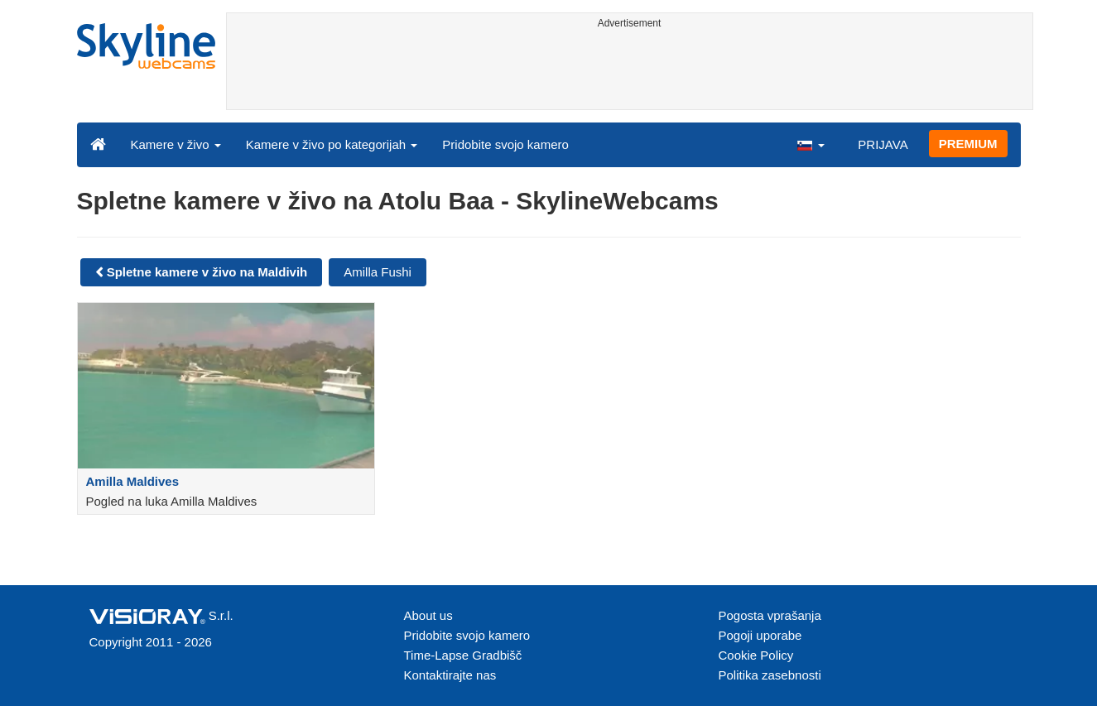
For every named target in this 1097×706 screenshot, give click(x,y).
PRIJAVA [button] (882, 144)
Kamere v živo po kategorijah (332, 144)
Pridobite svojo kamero (505, 144)
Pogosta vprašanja (770, 615)
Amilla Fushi (377, 272)
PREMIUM (968, 144)
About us (428, 615)
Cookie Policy (756, 655)
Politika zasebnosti (770, 675)
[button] (810, 144)
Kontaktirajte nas (450, 675)
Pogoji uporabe (760, 635)
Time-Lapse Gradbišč (463, 655)
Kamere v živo (176, 144)
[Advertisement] (629, 72)
